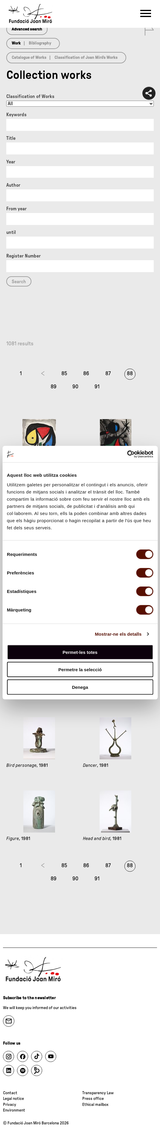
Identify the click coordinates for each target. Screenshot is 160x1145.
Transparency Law (98, 1093)
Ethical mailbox (95, 1105)
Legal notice (13, 1099)
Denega (80, 686)
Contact (10, 1093)
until (11, 232)
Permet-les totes (80, 651)
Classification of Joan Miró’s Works (86, 58)
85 (64, 373)
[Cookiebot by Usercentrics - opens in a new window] (127, 454)
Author (13, 185)
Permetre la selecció (80, 669)
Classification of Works (30, 96)
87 (108, 373)
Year (10, 162)
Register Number (23, 256)
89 (54, 387)
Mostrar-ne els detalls (118, 634)
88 (130, 373)
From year (16, 208)
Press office (93, 1099)
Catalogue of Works (29, 58)
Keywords (16, 114)
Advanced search (27, 29)
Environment (14, 1110)
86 (86, 373)
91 (97, 387)
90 (75, 387)
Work (16, 43)
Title (11, 138)
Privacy (9, 1105)
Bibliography (40, 43)
